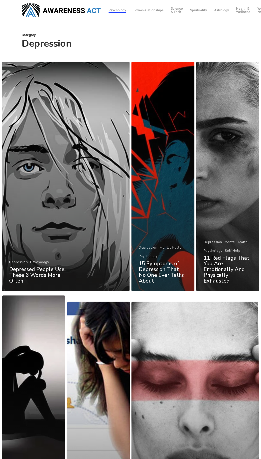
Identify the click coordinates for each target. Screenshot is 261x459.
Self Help (232, 252)
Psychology (39, 262)
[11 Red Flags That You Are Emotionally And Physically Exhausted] (227, 179)
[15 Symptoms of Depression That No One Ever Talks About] (162, 176)
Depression (18, 262)
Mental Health (171, 247)
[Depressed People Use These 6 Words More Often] (66, 176)
